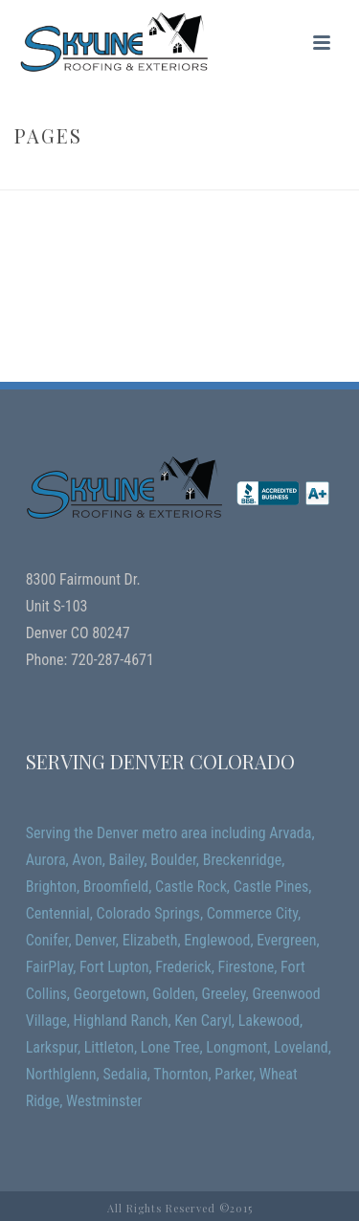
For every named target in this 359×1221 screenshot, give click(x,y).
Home (156, 176)
